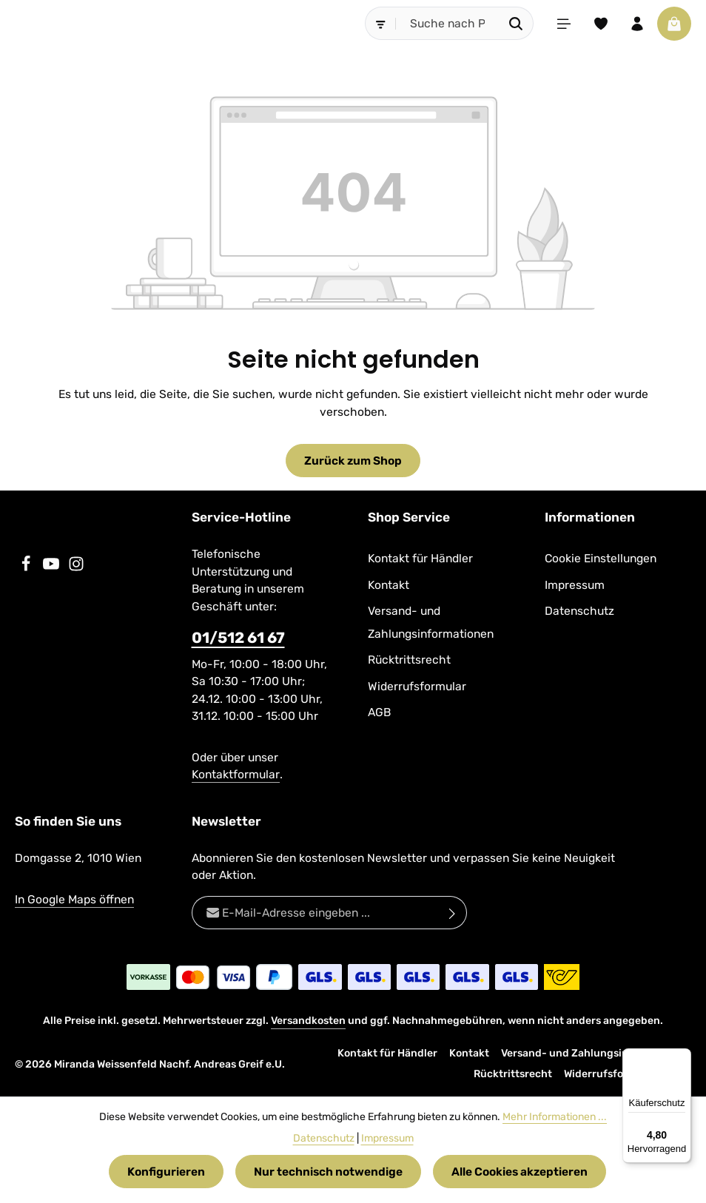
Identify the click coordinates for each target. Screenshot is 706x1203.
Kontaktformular (236, 774)
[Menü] (563, 24)
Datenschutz (579, 611)
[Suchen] (515, 23)
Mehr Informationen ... (554, 1117)
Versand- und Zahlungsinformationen (431, 622)
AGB (379, 712)
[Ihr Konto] (637, 24)
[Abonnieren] (452, 912)
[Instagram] (76, 568)
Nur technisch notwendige (328, 1172)
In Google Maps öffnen (74, 899)
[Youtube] (52, 568)
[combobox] (447, 23)
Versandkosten (308, 1020)
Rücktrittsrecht (409, 660)
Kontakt (388, 585)
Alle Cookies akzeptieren (519, 1172)
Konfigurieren (166, 1172)
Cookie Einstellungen (600, 558)
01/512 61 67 (238, 638)
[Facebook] (27, 568)
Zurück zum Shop (353, 461)
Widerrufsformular (417, 686)
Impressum (575, 585)
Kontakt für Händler (420, 558)
